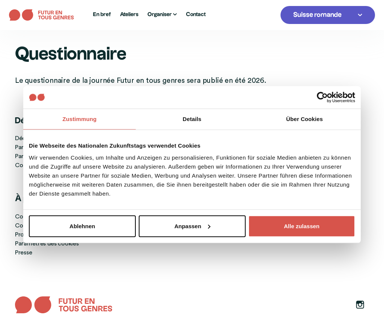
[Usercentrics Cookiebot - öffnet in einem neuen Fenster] (322, 97)
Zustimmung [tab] (80, 119)
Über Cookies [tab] (304, 119)
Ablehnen (82, 226)
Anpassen (192, 226)
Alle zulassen (302, 226)
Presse (23, 253)
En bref (102, 14)
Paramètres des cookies (46, 244)
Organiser (162, 14)
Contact (196, 14)
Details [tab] (192, 119)
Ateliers (129, 14)
